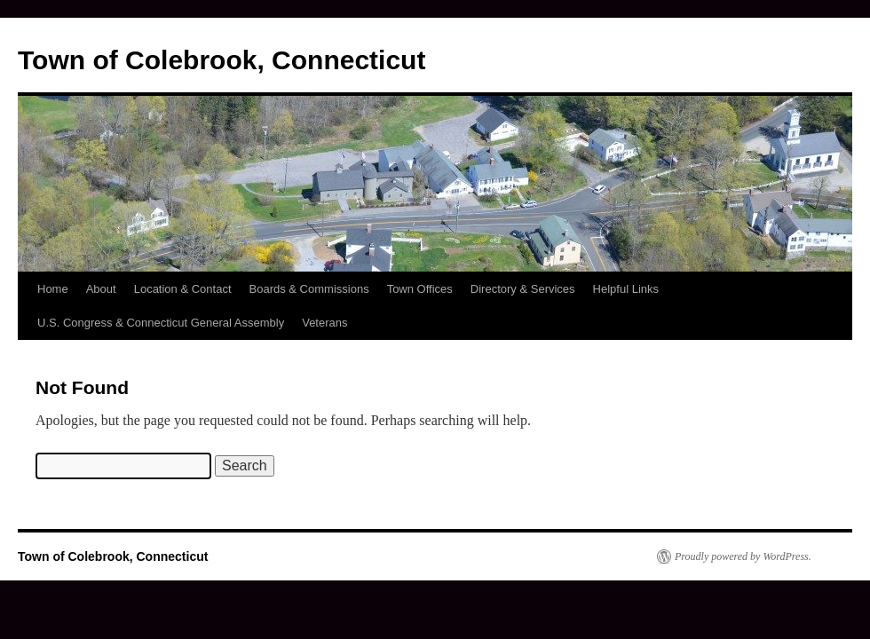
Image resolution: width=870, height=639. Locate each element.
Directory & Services (523, 289)
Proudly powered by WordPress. (743, 556)
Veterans (324, 322)
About (101, 289)
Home (52, 289)
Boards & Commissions (309, 289)
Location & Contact (183, 289)
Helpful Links (626, 289)
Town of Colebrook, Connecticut (221, 60)
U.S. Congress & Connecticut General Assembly (160, 322)
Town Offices (420, 289)
